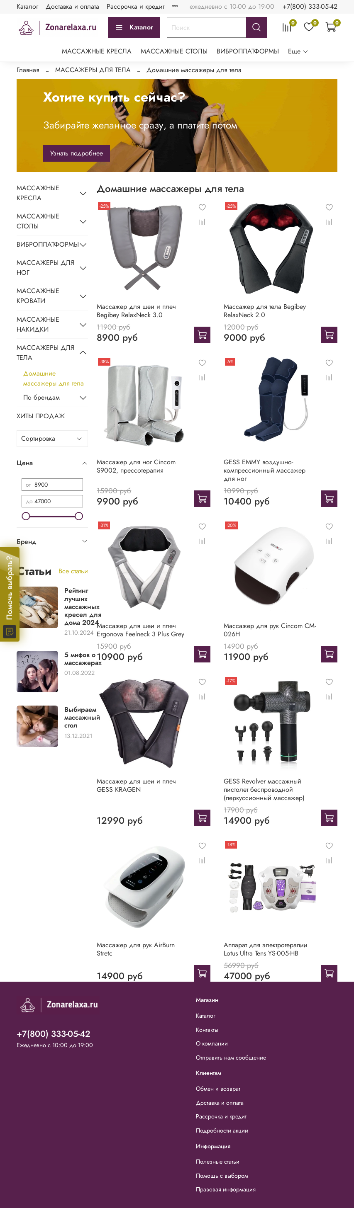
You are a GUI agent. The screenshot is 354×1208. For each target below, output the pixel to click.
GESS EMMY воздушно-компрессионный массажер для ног (264, 470)
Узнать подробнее (76, 153)
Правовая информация (226, 1189)
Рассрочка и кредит (135, 6)
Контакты (207, 1030)
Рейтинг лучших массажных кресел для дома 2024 (82, 606)
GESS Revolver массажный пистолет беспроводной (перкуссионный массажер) (264, 789)
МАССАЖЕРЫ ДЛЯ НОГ (45, 267)
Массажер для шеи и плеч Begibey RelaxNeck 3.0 (136, 311)
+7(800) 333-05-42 (310, 6)
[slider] (26, 516)
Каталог (27, 6)
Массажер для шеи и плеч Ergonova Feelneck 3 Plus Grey (140, 630)
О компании (212, 1043)
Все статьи (73, 571)
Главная (28, 70)
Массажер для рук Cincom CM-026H (270, 630)
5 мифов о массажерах (83, 658)
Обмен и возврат (218, 1088)
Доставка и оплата (72, 6)
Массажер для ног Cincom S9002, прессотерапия (136, 466)
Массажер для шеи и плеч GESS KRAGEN (136, 785)
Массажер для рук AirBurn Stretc (136, 949)
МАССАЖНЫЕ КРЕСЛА (97, 51)
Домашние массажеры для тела (53, 378)
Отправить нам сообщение (231, 1057)
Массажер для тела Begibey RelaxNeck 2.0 (265, 311)
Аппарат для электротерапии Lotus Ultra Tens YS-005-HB (266, 949)
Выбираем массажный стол (82, 717)
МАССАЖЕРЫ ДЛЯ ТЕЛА (93, 70)
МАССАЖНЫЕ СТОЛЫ (174, 51)
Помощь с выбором (222, 1176)
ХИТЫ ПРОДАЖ (41, 416)
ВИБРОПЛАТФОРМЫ (248, 51)
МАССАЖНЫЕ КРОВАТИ (38, 296)
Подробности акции (222, 1130)
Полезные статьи (217, 1161)
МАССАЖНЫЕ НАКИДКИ (38, 324)
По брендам (41, 397)
